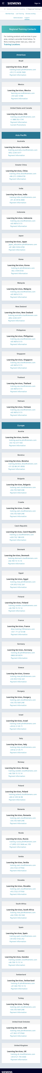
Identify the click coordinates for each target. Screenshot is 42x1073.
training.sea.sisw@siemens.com (22, 221)
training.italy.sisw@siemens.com (23, 747)
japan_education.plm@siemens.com (23, 244)
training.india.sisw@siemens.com (23, 197)
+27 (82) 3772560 (17, 1033)
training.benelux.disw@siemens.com (22, 464)
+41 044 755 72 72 (18, 986)
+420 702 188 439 (17, 537)
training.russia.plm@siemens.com (23, 842)
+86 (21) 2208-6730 (17, 176)
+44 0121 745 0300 (18, 1057)
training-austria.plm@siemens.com (23, 440)
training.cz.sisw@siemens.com (22, 535)
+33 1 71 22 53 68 (18, 632)
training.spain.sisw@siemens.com (23, 936)
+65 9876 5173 (16, 223)
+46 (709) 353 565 (17, 915)
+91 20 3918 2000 (17, 200)
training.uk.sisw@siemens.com (23, 1054)
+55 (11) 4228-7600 (18, 72)
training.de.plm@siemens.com (23, 653)
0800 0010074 (16, 655)
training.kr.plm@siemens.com (23, 268)
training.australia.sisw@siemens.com (22, 150)
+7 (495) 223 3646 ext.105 (20, 844)
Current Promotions (16, 125)
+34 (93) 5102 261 (17, 584)
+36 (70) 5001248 (17, 490)
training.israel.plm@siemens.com (23, 723)
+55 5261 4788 (17, 96)
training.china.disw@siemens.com (22, 174)
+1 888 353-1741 (17, 119)
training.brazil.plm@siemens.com (23, 69)
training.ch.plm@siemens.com (23, 983)
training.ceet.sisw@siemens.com (23, 487)
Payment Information (16, 75)
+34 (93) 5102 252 (17, 939)
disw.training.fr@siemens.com (23, 629)
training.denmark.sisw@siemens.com (23, 558)
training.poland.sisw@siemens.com (23, 794)
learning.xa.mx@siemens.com (23, 93)
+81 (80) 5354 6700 (17, 247)
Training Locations (12, 44)
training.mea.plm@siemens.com (23, 582)
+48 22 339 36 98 (16, 797)
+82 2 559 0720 (17, 271)
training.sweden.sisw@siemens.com (23, 605)
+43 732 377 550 (16, 443)
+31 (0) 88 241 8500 (16, 466)
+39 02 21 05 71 (16, 726)
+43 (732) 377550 (17, 868)
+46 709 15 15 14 (15, 561)
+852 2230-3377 (14, 153)
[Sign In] (37, 3)
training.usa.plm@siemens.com (22, 117)
